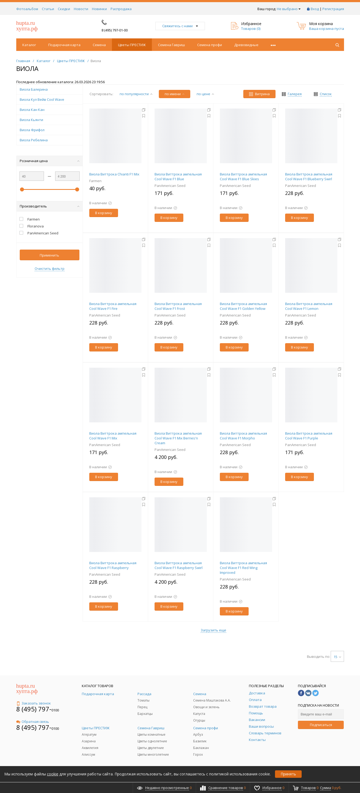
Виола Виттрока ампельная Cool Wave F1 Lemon (308, 306)
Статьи (48, 8)
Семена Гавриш (171, 44)
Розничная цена (49, 160)
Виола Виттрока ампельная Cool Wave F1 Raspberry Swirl (179, 565)
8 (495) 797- (33, 708)
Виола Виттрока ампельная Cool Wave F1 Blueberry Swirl (308, 176)
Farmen (95, 180)
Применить (49, 255)
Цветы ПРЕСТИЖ (132, 44)
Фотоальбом (27, 8)
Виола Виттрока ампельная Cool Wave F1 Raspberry (112, 565)
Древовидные (246, 44)
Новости (81, 8)
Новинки (99, 8)
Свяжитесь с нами (180, 25)
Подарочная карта (64, 44)
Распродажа (121, 8)
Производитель (49, 206)
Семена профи (209, 44)
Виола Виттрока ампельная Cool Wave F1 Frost (178, 306)
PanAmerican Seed (170, 185)
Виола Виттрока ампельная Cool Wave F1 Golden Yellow (243, 306)
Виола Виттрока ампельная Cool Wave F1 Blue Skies (243, 176)
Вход (315, 8)
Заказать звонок (33, 703)
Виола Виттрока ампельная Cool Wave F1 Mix (112, 435)
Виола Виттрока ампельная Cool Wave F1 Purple (308, 435)
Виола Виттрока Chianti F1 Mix (114, 174)
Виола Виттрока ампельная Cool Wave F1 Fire (112, 306)
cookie (52, 773)
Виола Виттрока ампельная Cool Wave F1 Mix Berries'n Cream (178, 438)
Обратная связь (32, 721)
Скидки (64, 8)
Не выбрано (289, 8)
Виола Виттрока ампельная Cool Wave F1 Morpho (243, 435)
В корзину (103, 212)
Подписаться (321, 724)
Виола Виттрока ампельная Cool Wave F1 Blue (178, 176)
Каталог (29, 44)
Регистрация (333, 8)
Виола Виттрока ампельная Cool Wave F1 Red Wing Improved (243, 567)
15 (337, 656)
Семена (99, 44)
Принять (288, 773)
